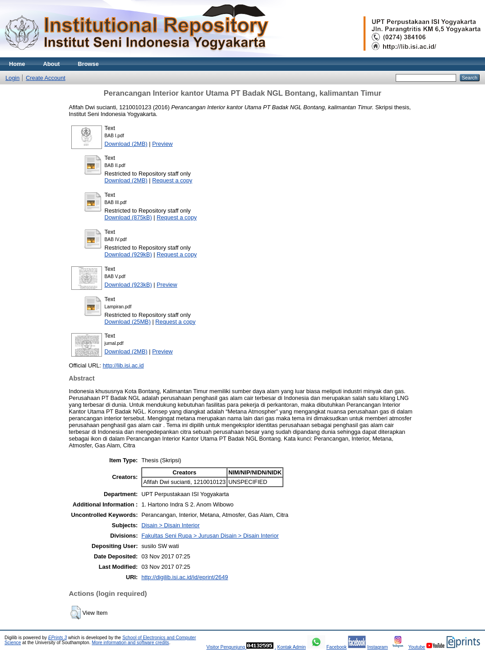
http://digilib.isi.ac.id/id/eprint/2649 (184, 577)
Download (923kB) (128, 284)
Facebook (336, 647)
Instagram (377, 647)
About (51, 63)
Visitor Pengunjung (226, 647)
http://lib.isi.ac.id (123, 365)
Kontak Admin (291, 647)
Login (12, 77)
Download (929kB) (128, 254)
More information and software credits (130, 642)
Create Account (45, 77)
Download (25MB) (128, 321)
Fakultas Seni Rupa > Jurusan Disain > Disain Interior (209, 535)
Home (17, 63)
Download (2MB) (126, 143)
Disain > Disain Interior (170, 525)
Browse (88, 63)
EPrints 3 (57, 637)
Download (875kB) (128, 217)
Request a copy (172, 180)
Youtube (416, 647)
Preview (162, 143)
